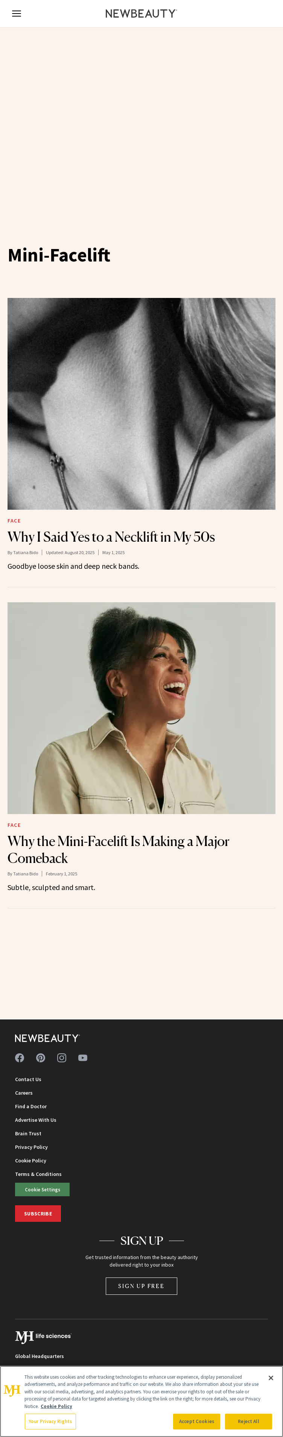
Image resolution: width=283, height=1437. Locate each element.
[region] (141, 1401)
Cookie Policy (30, 1160)
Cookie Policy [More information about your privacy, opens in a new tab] (56, 1406)
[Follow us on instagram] (61, 1057)
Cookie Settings (42, 1189)
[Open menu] (17, 14)
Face (14, 520)
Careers (24, 1092)
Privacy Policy (31, 1147)
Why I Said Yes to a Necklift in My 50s (111, 537)
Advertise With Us (35, 1119)
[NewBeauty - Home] (141, 13)
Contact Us (28, 1079)
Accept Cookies (196, 1421)
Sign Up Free (141, 1286)
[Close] (271, 1378)
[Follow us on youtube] (82, 1057)
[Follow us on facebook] (19, 1057)
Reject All (248, 1421)
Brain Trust (28, 1133)
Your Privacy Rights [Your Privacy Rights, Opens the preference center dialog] (50, 1421)
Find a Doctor (31, 1106)
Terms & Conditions (38, 1174)
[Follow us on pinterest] (40, 1057)
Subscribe (38, 1213)
